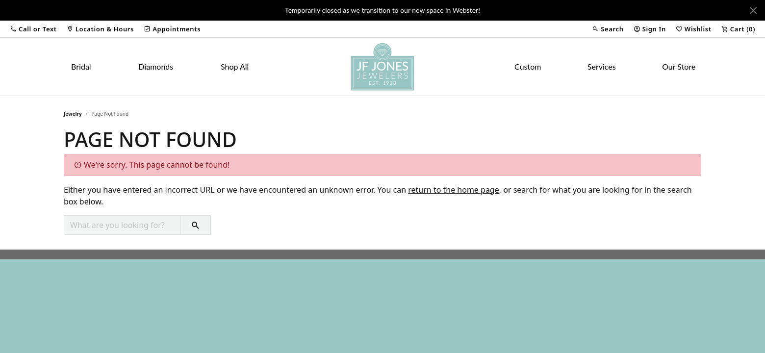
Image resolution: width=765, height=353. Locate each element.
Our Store (678, 66)
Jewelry (73, 113)
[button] (33, 29)
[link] (100, 29)
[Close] (753, 10)
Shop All (235, 66)
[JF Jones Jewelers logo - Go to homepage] (382, 67)
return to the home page (453, 189)
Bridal (81, 66)
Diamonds (155, 66)
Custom (527, 66)
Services (601, 66)
